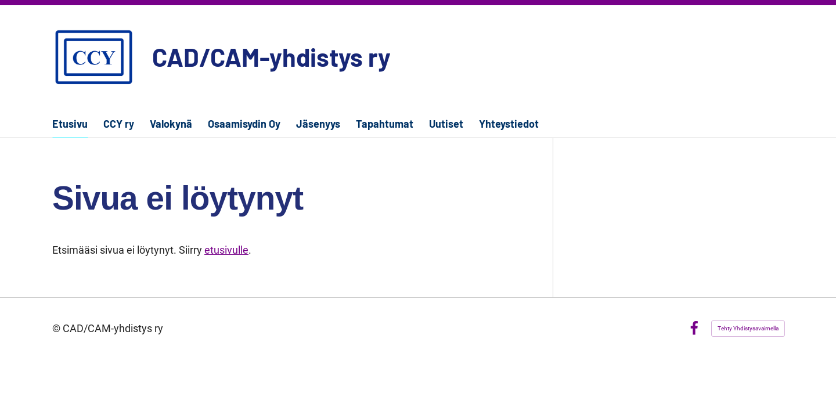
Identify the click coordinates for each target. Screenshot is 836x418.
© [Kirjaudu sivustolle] (57, 328)
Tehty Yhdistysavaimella (748, 328)
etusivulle (226, 250)
